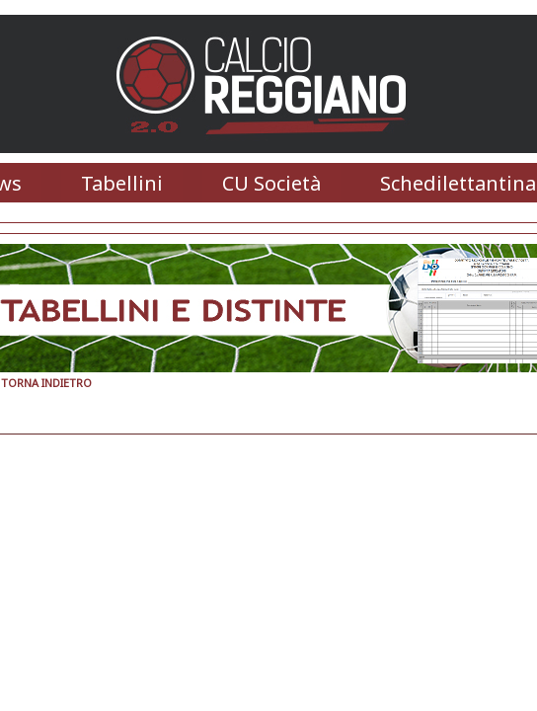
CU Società (271, 183)
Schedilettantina (458, 183)
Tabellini (122, 183)
